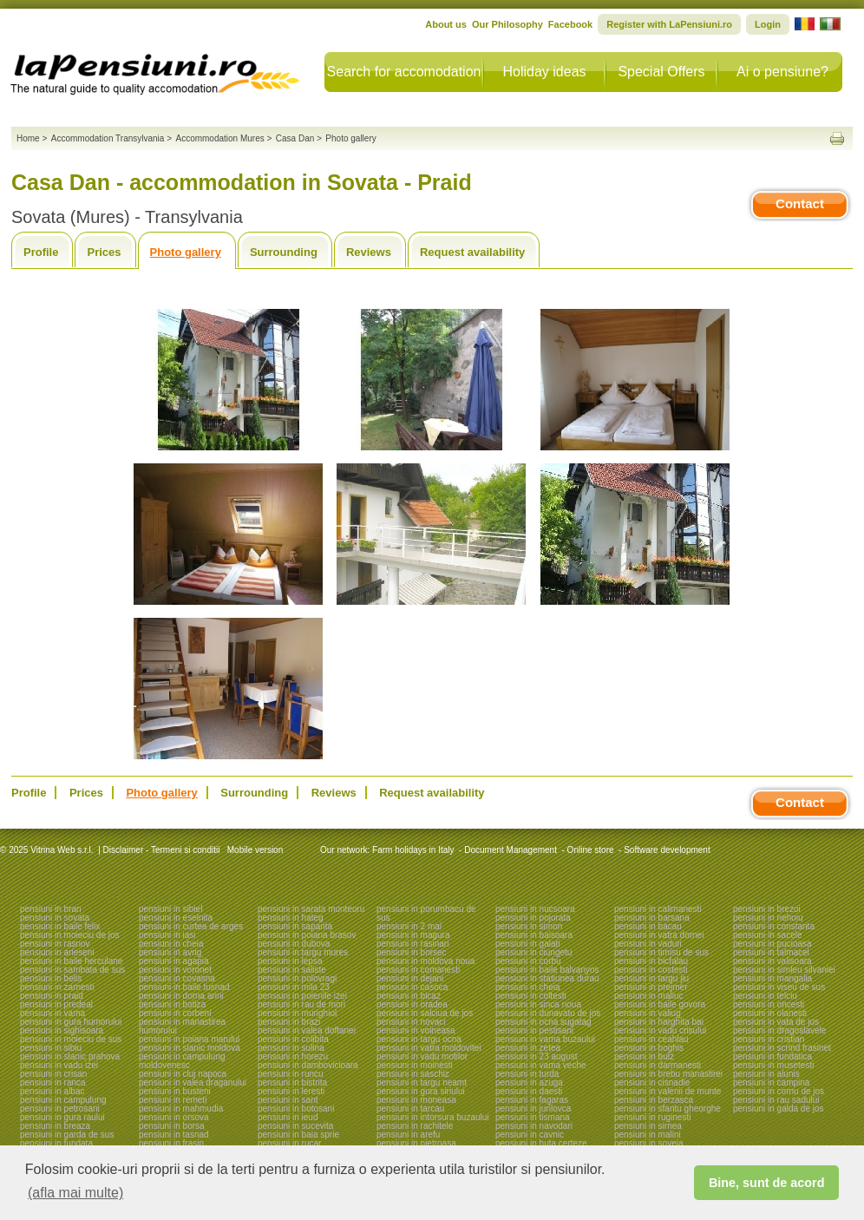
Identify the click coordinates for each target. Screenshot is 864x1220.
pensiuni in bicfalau (651, 961)
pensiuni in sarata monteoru (311, 909)
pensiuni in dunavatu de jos (547, 1013)
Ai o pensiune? (782, 71)
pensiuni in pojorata (533, 917)
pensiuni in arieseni (57, 952)
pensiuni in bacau (648, 926)
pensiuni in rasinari (412, 943)
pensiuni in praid (51, 995)
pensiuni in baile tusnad (184, 987)
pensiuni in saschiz (412, 1074)
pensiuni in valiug (647, 1013)
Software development (667, 850)
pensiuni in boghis (649, 1048)
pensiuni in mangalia (772, 978)
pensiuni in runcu (291, 1074)
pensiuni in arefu (408, 1134)
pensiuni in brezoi (767, 909)
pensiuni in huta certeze (541, 1143)
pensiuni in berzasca (653, 1100)
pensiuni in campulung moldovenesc (182, 1061)
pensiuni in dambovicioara (308, 1065)
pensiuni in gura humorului (70, 1022)
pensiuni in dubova (294, 943)
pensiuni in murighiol (297, 1013)
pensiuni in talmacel (771, 952)
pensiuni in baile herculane (71, 961)
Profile (40, 252)
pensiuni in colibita (293, 1039)
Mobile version (254, 850)
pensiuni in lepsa (290, 961)
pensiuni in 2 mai (409, 926)
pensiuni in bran (51, 909)
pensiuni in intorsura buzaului (432, 1117)
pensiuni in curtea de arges (191, 926)
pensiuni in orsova (174, 1117)
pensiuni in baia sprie (298, 1134)
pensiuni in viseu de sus (779, 987)
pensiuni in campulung (63, 1100)
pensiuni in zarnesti (57, 987)
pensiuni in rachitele (414, 1126)
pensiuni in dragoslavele (779, 1030)
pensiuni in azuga (529, 1082)
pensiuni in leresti (291, 1091)
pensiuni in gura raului (62, 1117)
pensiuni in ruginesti (652, 1117)
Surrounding (283, 252)
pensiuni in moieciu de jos (70, 935)
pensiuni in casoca (412, 987)
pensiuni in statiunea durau (547, 978)
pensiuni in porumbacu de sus (426, 913)
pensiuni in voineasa (415, 1030)
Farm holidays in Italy (413, 850)
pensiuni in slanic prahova (70, 1056)
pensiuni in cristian (768, 1039)
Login (768, 24)
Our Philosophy (507, 24)
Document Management (510, 850)
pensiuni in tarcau (410, 1108)
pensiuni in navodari (534, 1126)
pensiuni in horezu (293, 1056)
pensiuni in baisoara (534, 935)
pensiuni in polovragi (297, 978)
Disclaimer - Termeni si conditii (161, 850)
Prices (104, 252)
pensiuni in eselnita (176, 917)
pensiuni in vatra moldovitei (428, 1048)
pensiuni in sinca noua (538, 1004)
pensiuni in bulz (644, 1056)
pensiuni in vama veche (540, 1065)
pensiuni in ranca (53, 1082)
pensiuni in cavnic (529, 1134)
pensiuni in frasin (171, 1143)
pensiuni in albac (52, 1091)
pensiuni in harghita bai (659, 1022)
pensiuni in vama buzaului (545, 1039)
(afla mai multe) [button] (75, 1192)
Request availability (472, 252)
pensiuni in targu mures (303, 952)
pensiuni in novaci (411, 1022)
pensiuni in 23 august (536, 1056)
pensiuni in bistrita (292, 1082)
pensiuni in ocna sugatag (543, 1022)
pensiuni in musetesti (773, 1065)
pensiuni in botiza (172, 1004)
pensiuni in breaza (55, 1126)
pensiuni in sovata (54, 917)
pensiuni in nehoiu (768, 917)
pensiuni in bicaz (408, 995)
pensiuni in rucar (289, 1143)
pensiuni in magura (413, 935)
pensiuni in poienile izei (302, 995)
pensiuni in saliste (292, 969)
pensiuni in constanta (774, 926)
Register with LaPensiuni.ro (669, 24)
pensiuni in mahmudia (181, 1108)
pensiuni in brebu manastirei (668, 1074)
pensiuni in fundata (56, 1143)
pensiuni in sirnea (648, 1126)
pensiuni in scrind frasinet (782, 1048)
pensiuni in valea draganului (192, 1082)
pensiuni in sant (288, 1100)
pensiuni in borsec (411, 952)
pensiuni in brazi (289, 1022)
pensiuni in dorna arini (181, 995)
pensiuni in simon (528, 926)
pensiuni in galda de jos (778, 1108)
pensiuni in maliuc (649, 995)
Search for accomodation (404, 71)
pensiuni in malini (647, 1134)
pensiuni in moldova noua (425, 961)
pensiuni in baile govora (659, 1004)
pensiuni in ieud (288, 1117)
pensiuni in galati (527, 943)
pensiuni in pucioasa (772, 943)
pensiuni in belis (51, 978)
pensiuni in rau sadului (776, 1100)
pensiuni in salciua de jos (424, 1013)
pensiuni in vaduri (648, 943)
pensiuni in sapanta (295, 926)
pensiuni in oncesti (768, 1004)
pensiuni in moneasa (416, 1100)
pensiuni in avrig (170, 952)
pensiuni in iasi (167, 935)
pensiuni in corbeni (175, 1013)
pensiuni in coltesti (530, 995)
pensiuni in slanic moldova (189, 1048)
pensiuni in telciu (765, 995)
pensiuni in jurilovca (533, 1108)
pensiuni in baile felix (60, 926)
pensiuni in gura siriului (420, 1091)
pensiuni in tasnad (174, 1134)
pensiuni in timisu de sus (661, 952)
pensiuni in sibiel (170, 909)
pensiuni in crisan (53, 1074)
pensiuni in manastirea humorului (182, 1026)
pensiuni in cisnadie (652, 1082)
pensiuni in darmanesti (657, 1065)
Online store (590, 850)
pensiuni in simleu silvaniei (784, 969)
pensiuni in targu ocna (418, 1039)
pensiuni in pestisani (534, 1030)
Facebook (570, 24)
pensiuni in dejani (409, 978)
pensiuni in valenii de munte (667, 1091)
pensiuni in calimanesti (658, 909)
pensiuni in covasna (177, 978)
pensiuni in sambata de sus (72, 969)
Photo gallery (185, 252)
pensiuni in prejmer (651, 987)
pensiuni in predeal (56, 1004)
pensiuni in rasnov (55, 943)
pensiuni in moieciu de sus (70, 1039)
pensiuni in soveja (649, 1143)
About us (446, 24)
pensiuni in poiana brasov (307, 935)
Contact (800, 203)
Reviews (368, 252)
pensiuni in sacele (767, 935)
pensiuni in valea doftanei (307, 1030)
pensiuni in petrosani (60, 1108)
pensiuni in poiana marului (189, 1039)
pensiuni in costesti (651, 969)
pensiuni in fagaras (531, 1100)
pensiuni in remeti (172, 1100)
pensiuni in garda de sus (67, 1134)
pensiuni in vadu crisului (660, 1030)
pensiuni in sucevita (295, 1126)
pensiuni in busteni (175, 1091)
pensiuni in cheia (171, 943)
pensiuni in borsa (172, 1126)
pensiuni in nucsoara (535, 909)
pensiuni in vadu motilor (422, 1056)
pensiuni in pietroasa (416, 1143)
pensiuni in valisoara (772, 961)
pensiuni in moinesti (414, 1065)
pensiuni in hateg (291, 917)
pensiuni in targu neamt (421, 1082)
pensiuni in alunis (766, 1074)
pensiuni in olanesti (770, 1013)
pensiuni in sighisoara (61, 1030)
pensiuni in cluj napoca (182, 1074)
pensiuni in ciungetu (533, 952)
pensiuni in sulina (291, 1048)
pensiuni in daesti (528, 1091)
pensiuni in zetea (527, 1048)
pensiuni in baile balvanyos (547, 969)
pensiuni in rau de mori (301, 1004)
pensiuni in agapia (174, 961)
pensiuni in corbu (528, 961)
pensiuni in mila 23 (294, 987)
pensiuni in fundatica (772, 1056)
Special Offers (661, 71)
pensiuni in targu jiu (651, 978)
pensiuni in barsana (652, 917)
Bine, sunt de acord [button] (767, 1183)
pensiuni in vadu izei (59, 1065)
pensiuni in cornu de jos (778, 1091)
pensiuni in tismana (532, 1117)
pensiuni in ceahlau (651, 1039)
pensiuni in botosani (296, 1108)
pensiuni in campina (771, 1082)
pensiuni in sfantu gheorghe (667, 1108)
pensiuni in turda (527, 1074)
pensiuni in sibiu (51, 1048)
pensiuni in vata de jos (776, 1022)
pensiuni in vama (52, 1013)
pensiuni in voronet (175, 969)
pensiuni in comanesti (418, 969)
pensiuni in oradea (412, 1004)
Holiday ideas (544, 71)
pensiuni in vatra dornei (659, 935)
